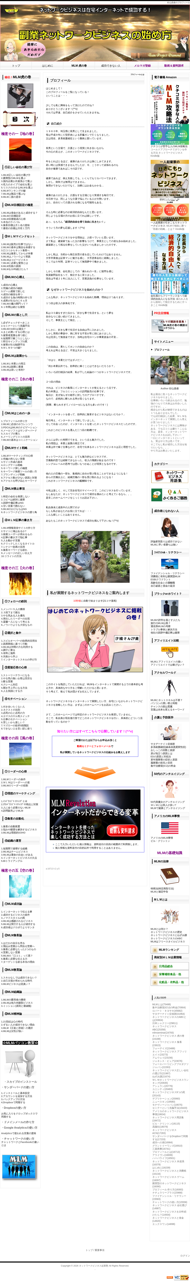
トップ (16, 65)
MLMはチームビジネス (15, 851)
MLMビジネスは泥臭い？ (16, 984)
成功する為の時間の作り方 (17, 297)
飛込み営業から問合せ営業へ (19, 946)
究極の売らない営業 (14, 458)
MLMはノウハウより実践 (16, 256)
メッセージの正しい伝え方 (17, 553)
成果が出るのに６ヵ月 (15, 300)
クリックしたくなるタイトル (19, 543)
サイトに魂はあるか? (14, 531)
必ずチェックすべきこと (16, 322)
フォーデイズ (163, 1048)
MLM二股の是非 (12, 197)
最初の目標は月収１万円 (16, 228)
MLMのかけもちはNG (15, 509)
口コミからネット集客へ (16, 250)
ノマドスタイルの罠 (14, 918)
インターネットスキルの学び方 (20, 659)
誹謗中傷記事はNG (13, 502)
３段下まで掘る (11, 612)
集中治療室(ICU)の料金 (163, 765)
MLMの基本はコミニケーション (20, 440)
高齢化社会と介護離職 (163, 582)
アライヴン (162, 1155)
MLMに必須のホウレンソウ (18, 424)
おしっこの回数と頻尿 (163, 750)
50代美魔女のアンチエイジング (168, 802)
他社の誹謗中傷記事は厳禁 (165, 632)
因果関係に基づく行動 (15, 643)
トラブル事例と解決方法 (164, 629)
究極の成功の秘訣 (12, 288)
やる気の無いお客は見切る (17, 678)
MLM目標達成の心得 (14, 219)
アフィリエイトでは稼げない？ (167, 664)
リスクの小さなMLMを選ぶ (18, 187)
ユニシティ (162, 1089)
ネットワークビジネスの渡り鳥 (20, 512)
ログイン (185, 1255)
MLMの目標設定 (12, 216)
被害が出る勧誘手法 (14, 344)
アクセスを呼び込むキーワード (20, 480)
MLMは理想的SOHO (14, 832)
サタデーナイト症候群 (163, 744)
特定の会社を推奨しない (16, 496)
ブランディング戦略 (14, 474)
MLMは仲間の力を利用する (18, 647)
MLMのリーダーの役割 (15, 785)
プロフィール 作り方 (167, 1189)
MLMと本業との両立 (14, 363)
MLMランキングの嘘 (14, 190)
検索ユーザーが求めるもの (17, 534)
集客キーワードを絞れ (15, 550)
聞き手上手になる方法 (15, 687)
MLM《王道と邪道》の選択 (18, 1028)
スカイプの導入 (11, 433)
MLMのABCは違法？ (14, 329)
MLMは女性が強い (13, 1031)
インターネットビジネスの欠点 (20, 857)
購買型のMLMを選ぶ (14, 178)
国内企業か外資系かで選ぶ (17, 181)
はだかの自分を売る (14, 943)
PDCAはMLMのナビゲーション (20, 427)
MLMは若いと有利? (14, 369)
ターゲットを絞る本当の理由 (19, 962)
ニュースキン (163, 1101)
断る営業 (8, 681)
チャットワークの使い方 (169, 1202)
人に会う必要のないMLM (16, 807)
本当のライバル (11, 222)
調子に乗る (9, 650)
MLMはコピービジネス (15, 260)
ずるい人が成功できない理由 (19, 1024)
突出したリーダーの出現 (16, 618)
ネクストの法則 (11, 709)
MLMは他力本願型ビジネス (18, 1002)
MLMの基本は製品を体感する (19, 247)
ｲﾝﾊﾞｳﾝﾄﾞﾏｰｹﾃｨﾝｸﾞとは (15, 801)
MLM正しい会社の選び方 (16, 175)
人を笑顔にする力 (12, 691)
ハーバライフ (163, 1158)
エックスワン (163, 1224)
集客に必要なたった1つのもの (19, 949)
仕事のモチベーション (15, 719)
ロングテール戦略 (12, 465)
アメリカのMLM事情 (162, 837)
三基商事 (161, 1148)
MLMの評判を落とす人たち (165, 620)
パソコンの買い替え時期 (164, 703)
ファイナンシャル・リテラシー (167, 573)
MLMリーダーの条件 (14, 779)
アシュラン (162, 1086)
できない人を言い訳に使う (17, 728)
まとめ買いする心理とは (16, 332)
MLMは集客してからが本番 (18, 253)
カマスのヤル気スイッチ (16, 716)
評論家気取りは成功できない (166, 541)
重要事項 (99, 1250)
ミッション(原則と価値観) (17, 1006)
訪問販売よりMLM (13, 810)
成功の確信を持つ (12, 294)
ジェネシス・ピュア (167, 1061)
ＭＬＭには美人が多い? (163, 805)
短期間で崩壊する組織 (15, 848)
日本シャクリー (165, 1023)
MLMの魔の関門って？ (15, 303)
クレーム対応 (10, 684)
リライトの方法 (12, 556)
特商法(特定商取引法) (162, 888)
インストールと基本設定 (16, 1093)
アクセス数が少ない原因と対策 (20, 477)
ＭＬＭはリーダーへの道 (16, 782)
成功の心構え (10, 285)
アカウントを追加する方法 (17, 1096)
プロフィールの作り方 (15, 421)
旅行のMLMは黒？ (161, 623)
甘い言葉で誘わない (14, 506)
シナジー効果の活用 (14, 546)
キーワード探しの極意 (15, 468)
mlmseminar (163, 1032)
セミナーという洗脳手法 (16, 325)
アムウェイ (162, 1057)
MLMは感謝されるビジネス (18, 921)
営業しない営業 (11, 952)
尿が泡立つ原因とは (161, 753)
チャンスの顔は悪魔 (161, 706)
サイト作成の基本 (12, 462)
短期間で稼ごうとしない (16, 338)
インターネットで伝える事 (17, 911)
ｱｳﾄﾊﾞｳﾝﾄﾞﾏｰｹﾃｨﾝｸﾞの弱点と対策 (20, 804)
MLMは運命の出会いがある (18, 854)
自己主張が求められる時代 (17, 980)
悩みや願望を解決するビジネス (20, 829)
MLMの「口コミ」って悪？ (18, 955)
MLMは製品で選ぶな (14, 193)
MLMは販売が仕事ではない (18, 244)
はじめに (47, 65)
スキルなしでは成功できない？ (20, 977)
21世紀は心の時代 (13, 1021)
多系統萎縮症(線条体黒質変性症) (168, 747)
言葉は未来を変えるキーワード (167, 709)
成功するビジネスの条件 (16, 914)
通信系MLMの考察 (161, 626)
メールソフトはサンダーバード (20, 430)
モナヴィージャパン (167, 1104)
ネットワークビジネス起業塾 (93, 1265)
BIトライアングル (12, 861)
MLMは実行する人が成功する (19, 924)
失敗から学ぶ (10, 656)
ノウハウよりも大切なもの (17, 625)
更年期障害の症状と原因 (164, 759)
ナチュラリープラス (167, 1192)
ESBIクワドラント (161, 579)
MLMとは (161, 1004)
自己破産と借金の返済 (163, 586)
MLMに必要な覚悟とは (15, 263)
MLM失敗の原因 (12, 266)
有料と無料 (9, 653)
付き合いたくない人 (14, 706)
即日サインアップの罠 (15, 341)
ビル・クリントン (160, 841)
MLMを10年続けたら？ (15, 269)
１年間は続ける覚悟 (14, 307)
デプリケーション (166, 1098)
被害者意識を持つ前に (15, 335)
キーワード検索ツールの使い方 (20, 471)
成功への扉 (162, 1142)
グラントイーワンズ (167, 1145)
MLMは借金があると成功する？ (20, 212)
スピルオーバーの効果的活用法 (20, 640)
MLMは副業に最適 (13, 366)
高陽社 (160, 1126)
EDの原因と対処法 (161, 756)
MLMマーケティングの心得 (18, 455)
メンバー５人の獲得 (14, 609)
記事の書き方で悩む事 (15, 537)
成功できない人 (110, 65)
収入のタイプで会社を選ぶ (17, 184)
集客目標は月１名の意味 (16, 225)
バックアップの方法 (14, 1099)
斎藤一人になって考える (16, 621)
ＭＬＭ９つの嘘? (12, 347)
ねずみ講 (161, 1076)
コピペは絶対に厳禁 (14, 499)
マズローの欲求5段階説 (16, 725)
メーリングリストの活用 (16, 436)
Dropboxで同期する (14, 1102)
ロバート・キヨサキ (167, 1010)
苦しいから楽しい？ (14, 722)
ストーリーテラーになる (16, 675)
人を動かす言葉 (11, 540)
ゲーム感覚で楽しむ (14, 291)
